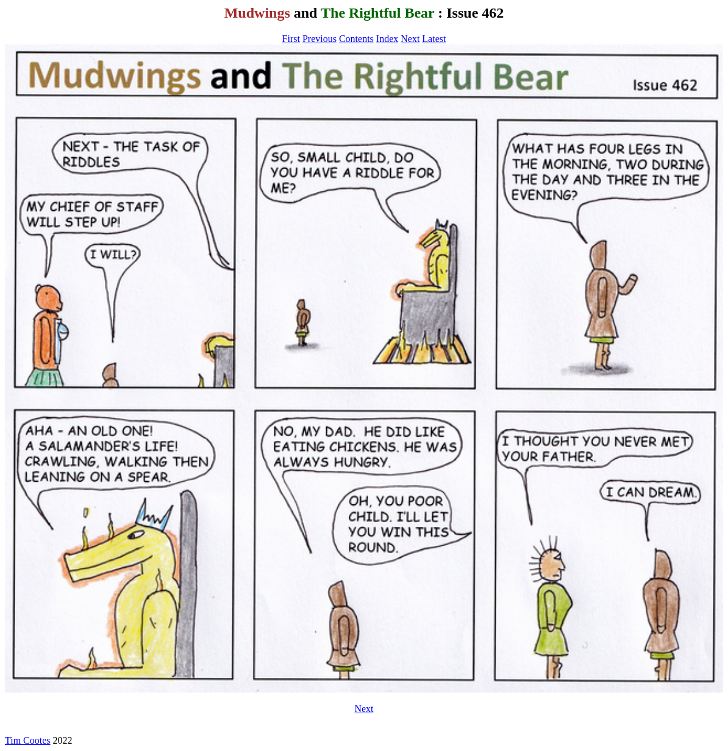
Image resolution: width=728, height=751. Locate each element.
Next (410, 38)
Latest (434, 38)
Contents (356, 38)
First (291, 38)
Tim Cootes (28, 740)
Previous (319, 38)
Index (387, 38)
